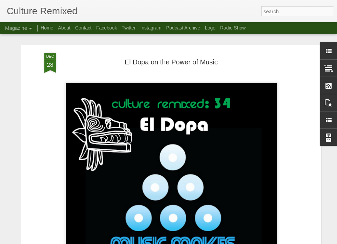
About (64, 27)
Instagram (150, 27)
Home (47, 27)
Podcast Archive (183, 27)
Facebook (106, 27)
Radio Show (233, 27)
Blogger (190, 240)
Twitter (128, 27)
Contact (83, 27)
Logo (210, 27)
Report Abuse (209, 240)
